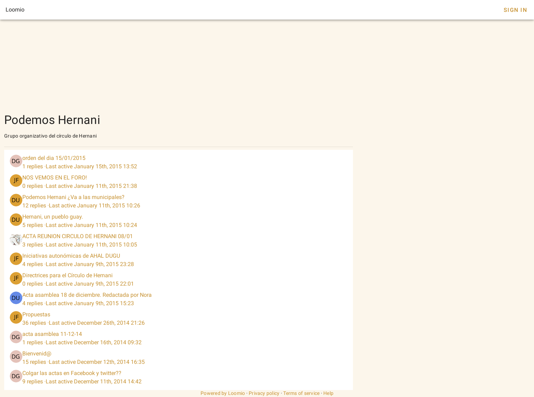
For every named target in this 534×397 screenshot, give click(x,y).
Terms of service (301, 393)
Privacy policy (264, 393)
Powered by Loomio (223, 393)
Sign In (515, 10)
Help (328, 393)
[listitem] (178, 162)
